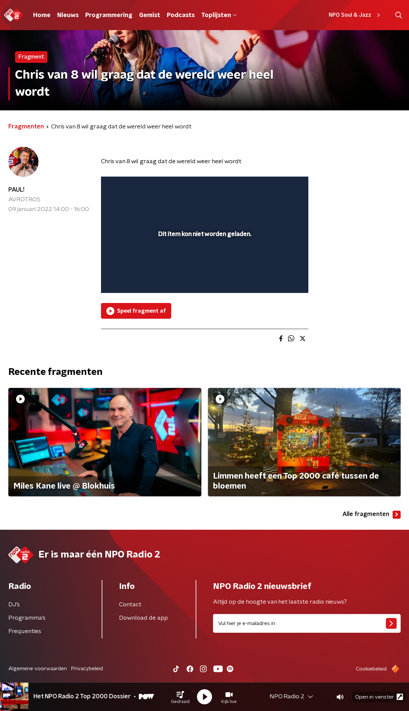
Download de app (143, 618)
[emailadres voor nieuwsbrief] (307, 623)
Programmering (108, 15)
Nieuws (68, 15)
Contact (130, 605)
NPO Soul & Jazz (355, 15)
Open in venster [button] (379, 697)
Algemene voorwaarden (37, 668)
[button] (180, 697)
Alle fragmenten (371, 515)
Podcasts (181, 15)
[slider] (203, 261)
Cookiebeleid (371, 669)
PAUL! (16, 190)
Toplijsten (219, 15)
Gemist (149, 15)
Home (41, 15)
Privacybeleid (87, 668)
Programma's (26, 618)
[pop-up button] (278, 278)
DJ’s (14, 605)
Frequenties (24, 631)
